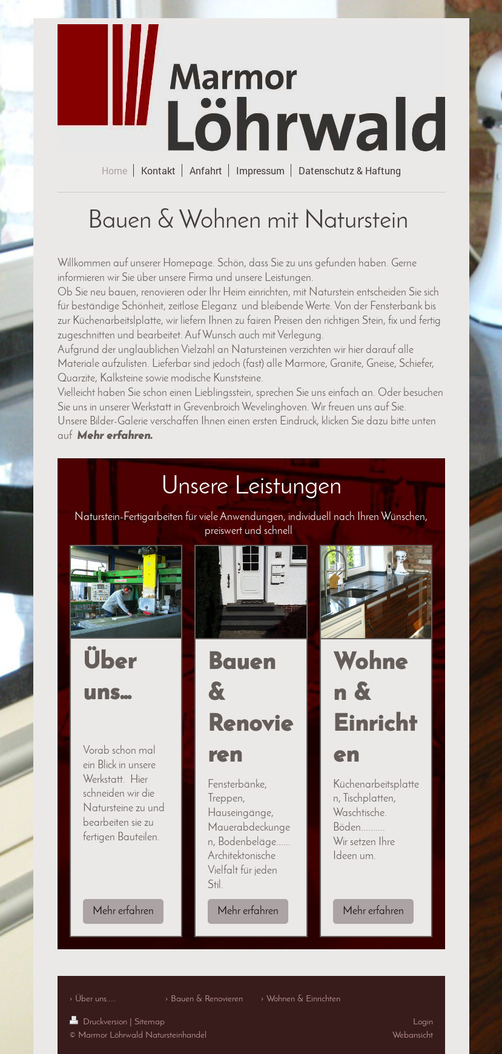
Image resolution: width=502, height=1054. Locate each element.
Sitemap (149, 1022)
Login (423, 1022)
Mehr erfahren (123, 911)
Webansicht (412, 1035)
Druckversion (100, 1022)
